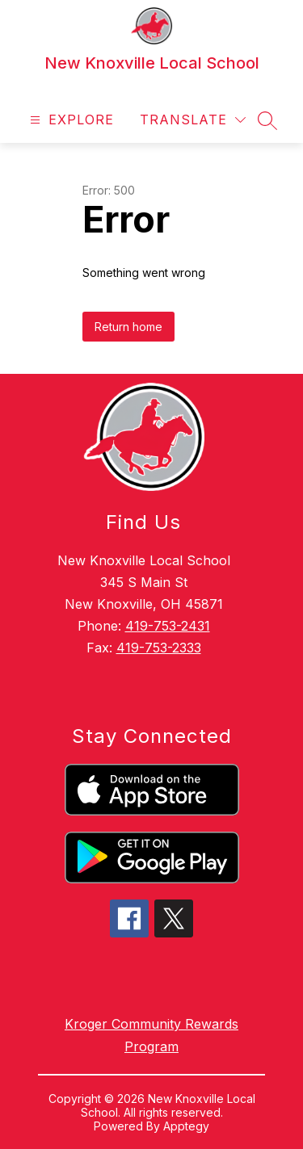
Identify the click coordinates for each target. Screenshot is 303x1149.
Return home (128, 326)
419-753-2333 (158, 647)
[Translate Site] (193, 120)
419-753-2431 (167, 626)
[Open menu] (70, 120)
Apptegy (186, 1126)
